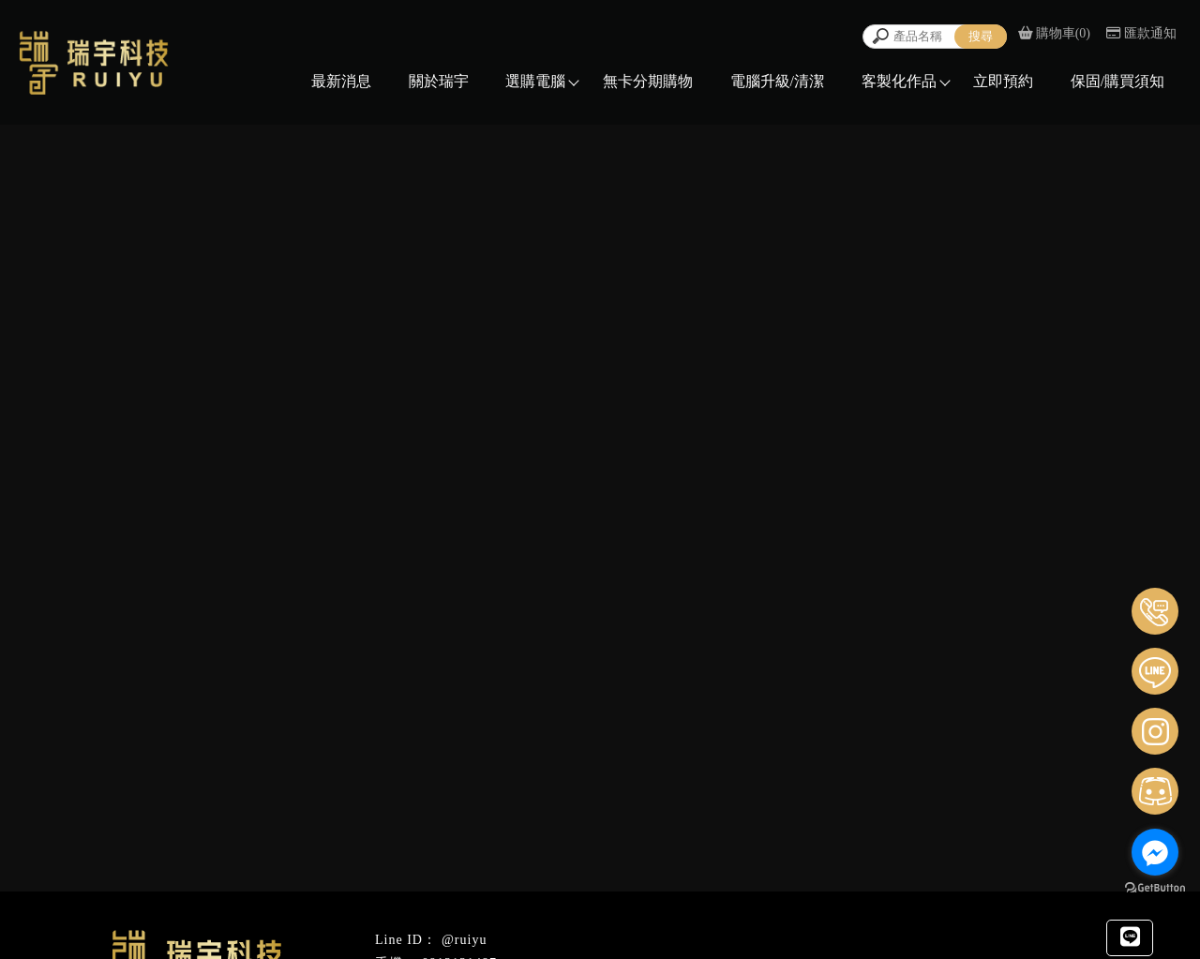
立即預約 (1003, 81)
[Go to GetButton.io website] (1155, 888)
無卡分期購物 (648, 81)
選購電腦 (535, 81)
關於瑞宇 (439, 81)
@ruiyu (464, 940)
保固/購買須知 (1117, 81)
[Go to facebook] (1155, 852)
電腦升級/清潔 (777, 81)
